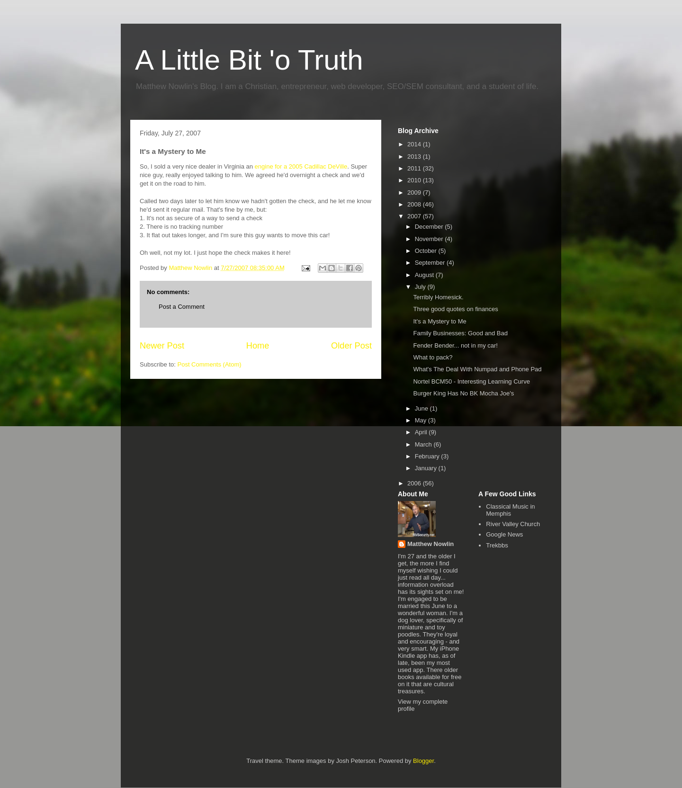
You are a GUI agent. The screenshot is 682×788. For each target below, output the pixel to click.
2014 (415, 144)
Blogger (423, 760)
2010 (415, 180)
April (422, 432)
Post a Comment (182, 306)
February (428, 456)
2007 (415, 216)
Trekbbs (497, 545)
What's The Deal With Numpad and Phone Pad (477, 369)
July (421, 286)
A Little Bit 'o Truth (249, 60)
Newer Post (162, 345)
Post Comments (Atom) (210, 364)
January (427, 468)
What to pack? (432, 357)
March (424, 444)
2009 (415, 192)
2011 (415, 168)
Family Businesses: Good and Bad (460, 333)
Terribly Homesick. (438, 297)
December (430, 226)
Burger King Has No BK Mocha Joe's (463, 393)
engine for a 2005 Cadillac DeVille (301, 166)
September (431, 262)
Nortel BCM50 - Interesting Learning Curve (471, 381)
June (422, 408)
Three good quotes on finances (455, 309)
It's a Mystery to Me (439, 321)
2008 (415, 204)
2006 (415, 483)
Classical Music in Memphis (510, 510)
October (427, 250)
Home (257, 345)
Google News (504, 534)
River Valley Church (513, 524)
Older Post (351, 345)
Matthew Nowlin (430, 543)
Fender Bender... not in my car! (455, 345)
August (425, 274)
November (430, 238)
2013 (415, 156)
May (421, 420)
